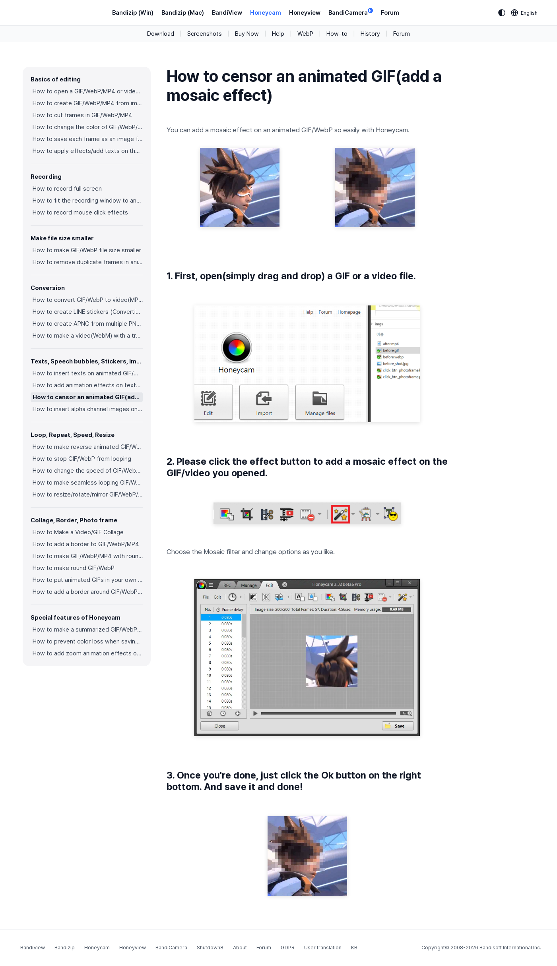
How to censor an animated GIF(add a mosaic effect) (88, 397)
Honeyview (304, 12)
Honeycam (265, 12)
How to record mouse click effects (80, 212)
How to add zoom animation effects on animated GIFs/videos (88, 653)
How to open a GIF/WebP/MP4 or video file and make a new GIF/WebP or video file (88, 91)
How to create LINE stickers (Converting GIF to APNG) (88, 311)
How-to (336, 33)
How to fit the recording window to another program (88, 200)
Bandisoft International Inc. (510, 948)
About (240, 948)
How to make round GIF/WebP (74, 568)
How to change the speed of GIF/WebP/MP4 (88, 470)
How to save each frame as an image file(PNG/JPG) (88, 139)
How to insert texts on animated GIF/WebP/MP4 (88, 373)
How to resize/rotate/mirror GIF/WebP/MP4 (88, 494)
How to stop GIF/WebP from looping (82, 458)
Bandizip (64, 948)
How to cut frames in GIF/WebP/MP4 (82, 115)
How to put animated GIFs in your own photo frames (88, 579)
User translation (323, 948)
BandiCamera (350, 12)
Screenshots (204, 33)
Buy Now (247, 33)
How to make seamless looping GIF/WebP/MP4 (88, 482)
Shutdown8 (210, 948)
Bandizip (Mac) (182, 12)
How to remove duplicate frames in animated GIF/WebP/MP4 (88, 262)
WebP (305, 33)
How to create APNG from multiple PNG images (88, 323)
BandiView (227, 12)
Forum (390, 12)
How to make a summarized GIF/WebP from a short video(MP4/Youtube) (88, 629)
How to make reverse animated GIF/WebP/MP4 (88, 446)
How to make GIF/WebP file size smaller (87, 250)
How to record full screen (67, 188)
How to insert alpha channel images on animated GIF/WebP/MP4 (88, 409)
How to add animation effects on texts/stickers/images (88, 385)
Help (278, 33)
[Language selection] (524, 12)
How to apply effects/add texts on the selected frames (88, 151)
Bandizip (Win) (132, 12)
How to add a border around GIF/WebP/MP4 (88, 591)
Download (160, 33)
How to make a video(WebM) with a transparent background (88, 335)
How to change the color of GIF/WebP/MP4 (88, 127)
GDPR (288, 948)
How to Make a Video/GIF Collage (78, 532)
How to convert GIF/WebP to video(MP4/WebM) (88, 299)
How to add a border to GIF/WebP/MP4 (86, 544)
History (370, 33)
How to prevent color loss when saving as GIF (88, 641)
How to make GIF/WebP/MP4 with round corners (88, 556)
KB (354, 948)
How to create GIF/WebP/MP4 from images (88, 103)
